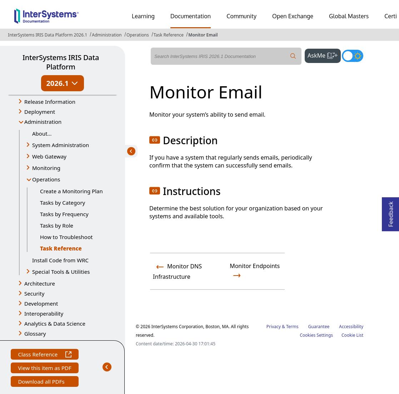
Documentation (190, 16)
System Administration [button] (60, 145)
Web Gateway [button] (49, 156)
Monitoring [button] (46, 167)
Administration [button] (42, 121)
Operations (137, 35)
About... (42, 133)
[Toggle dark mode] (352, 56)
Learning (143, 16)
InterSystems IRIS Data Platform (61, 62)
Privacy (273, 327)
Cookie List (352, 335)
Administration (107, 35)
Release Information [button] (49, 101)
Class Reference (44, 355)
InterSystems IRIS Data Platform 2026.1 (47, 35)
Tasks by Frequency (64, 214)
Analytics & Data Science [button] (54, 323)
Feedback (391, 212)
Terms (292, 327)
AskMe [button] (324, 55)
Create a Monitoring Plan (71, 191)
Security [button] (34, 293)
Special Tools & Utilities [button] (61, 271)
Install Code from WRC (60, 260)
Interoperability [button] (43, 313)
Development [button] (41, 303)
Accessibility (351, 327)
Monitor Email (203, 35)
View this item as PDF (44, 368)
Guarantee (319, 327)
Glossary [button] (35, 333)
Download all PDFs (42, 382)
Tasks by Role (56, 225)
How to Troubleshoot (66, 236)
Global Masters (349, 16)
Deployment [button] (39, 111)
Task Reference (169, 35)
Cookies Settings (316, 335)
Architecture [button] (39, 283)
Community (241, 16)
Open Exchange (292, 16)
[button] (154, 140)
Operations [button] (46, 179)
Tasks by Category (62, 202)
